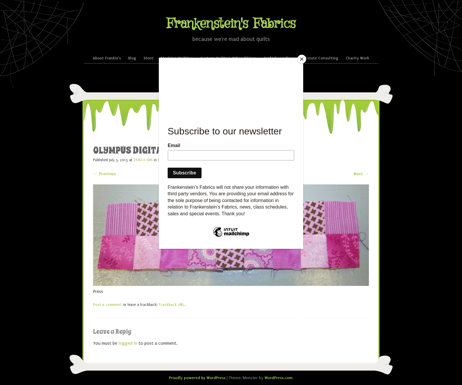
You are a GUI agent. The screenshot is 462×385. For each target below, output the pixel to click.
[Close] (301, 59)
